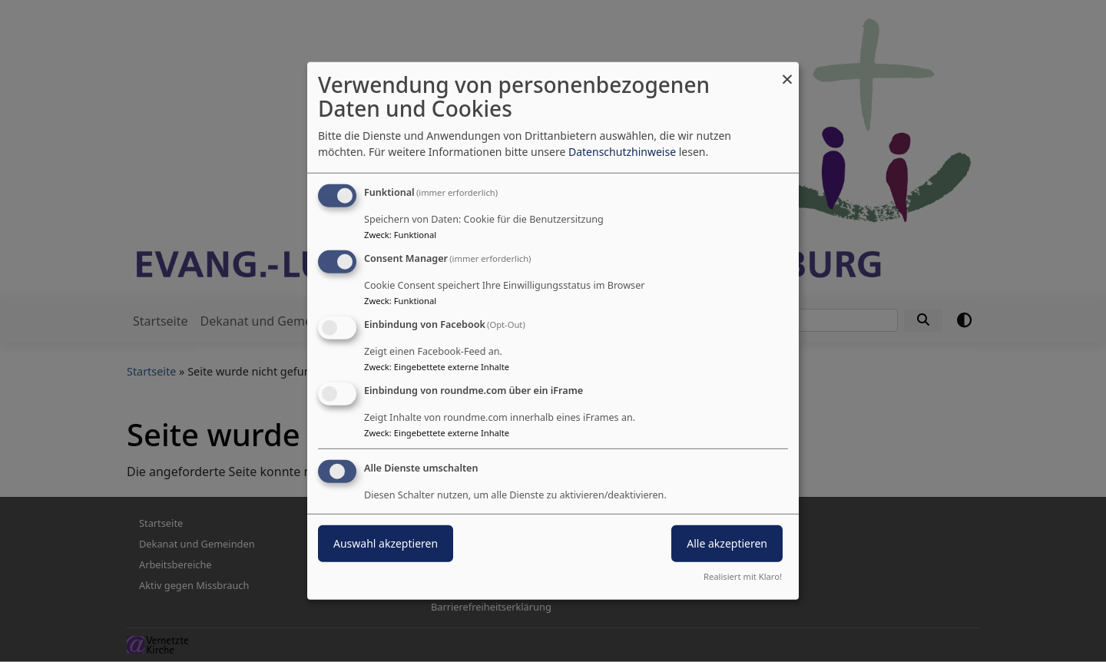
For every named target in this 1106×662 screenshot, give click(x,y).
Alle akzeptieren (727, 542)
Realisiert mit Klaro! (743, 576)
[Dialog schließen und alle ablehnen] (787, 71)
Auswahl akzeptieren (385, 542)
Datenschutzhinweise (622, 151)
